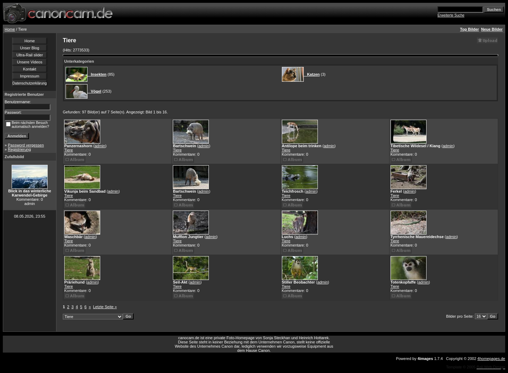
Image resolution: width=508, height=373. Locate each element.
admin (100, 146)
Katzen (312, 74)
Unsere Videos (29, 62)
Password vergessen (26, 145)
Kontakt (29, 69)
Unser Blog (29, 48)
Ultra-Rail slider (29, 55)
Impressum (29, 76)
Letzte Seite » (105, 307)
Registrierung (19, 149)
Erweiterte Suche (450, 15)
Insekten (97, 74)
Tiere (68, 150)
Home (10, 29)
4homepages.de (491, 358)
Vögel (94, 91)
